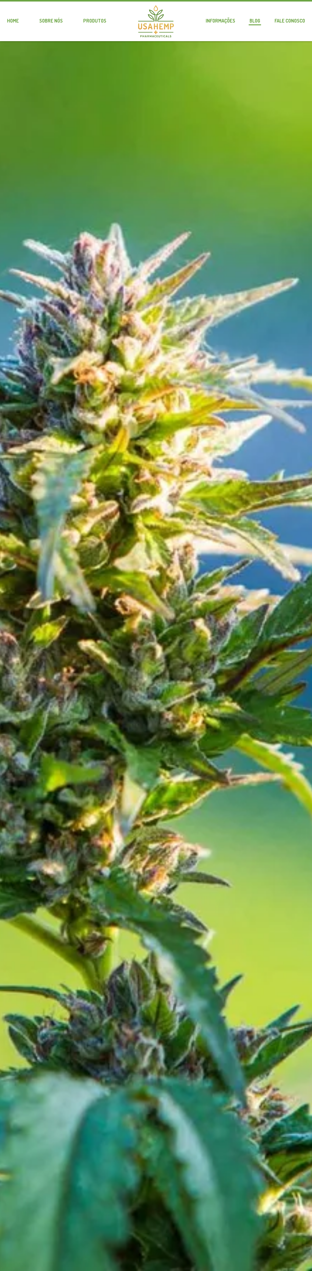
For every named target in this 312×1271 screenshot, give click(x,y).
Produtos (94, 21)
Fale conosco (290, 21)
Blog (255, 21)
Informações (220, 21)
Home (13, 21)
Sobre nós (51, 21)
